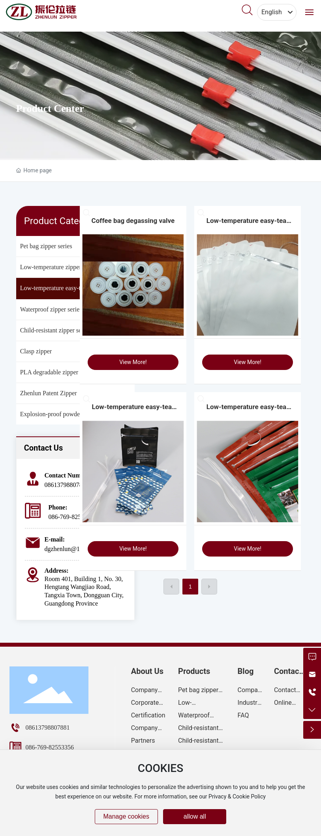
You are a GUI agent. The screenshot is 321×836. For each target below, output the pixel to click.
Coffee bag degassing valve (133, 221)
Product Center (50, 108)
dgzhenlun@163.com (72, 548)
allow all (195, 816)
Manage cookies (126, 816)
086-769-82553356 (73, 516)
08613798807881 (67, 484)
